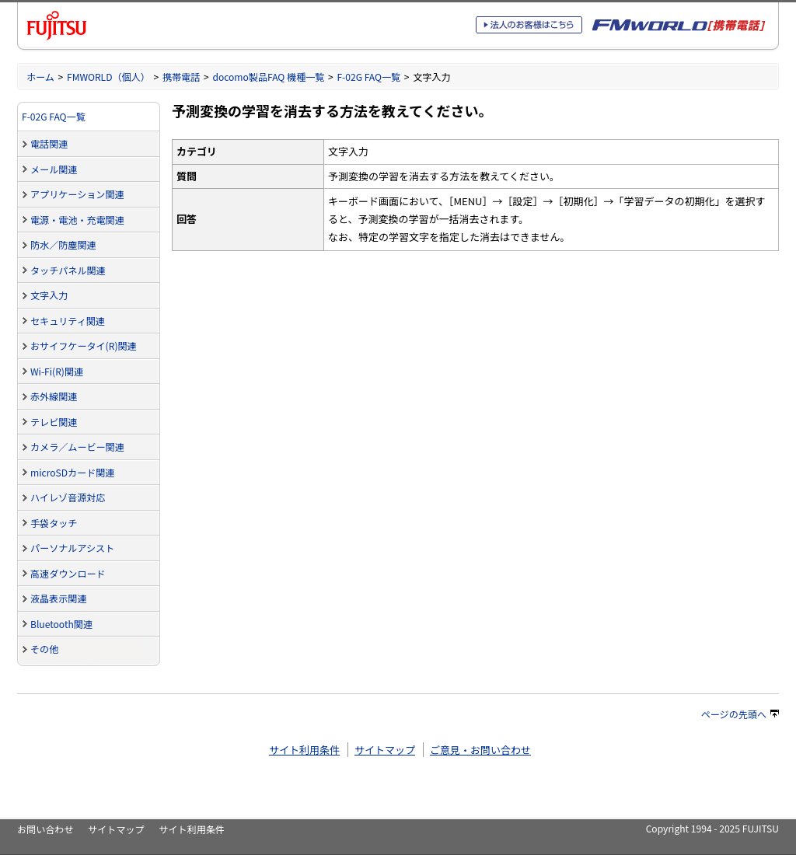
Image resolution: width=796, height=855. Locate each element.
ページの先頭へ (740, 714)
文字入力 (49, 295)
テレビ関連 (53, 421)
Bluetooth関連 (61, 623)
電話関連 (49, 143)
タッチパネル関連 (68, 270)
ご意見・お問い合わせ (480, 749)
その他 (44, 648)
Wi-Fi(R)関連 (56, 371)
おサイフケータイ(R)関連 (83, 345)
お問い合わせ (45, 829)
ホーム (40, 76)
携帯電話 (181, 76)
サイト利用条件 (304, 749)
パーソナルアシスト (72, 547)
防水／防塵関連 (63, 244)
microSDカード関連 (72, 472)
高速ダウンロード (68, 573)
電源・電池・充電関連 (77, 219)
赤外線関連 (53, 396)
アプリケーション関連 (77, 194)
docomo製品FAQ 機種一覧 (268, 76)
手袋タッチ (53, 522)
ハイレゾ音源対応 (67, 497)
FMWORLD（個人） (108, 76)
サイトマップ (384, 749)
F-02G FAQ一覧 (368, 76)
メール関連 (53, 169)
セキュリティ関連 (67, 320)
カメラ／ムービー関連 (77, 446)
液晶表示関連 (58, 598)
